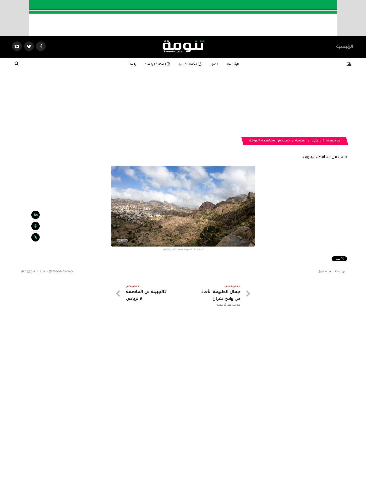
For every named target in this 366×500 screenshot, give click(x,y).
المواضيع (214, 457)
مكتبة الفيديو (190, 65)
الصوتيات (176, 457)
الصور (214, 65)
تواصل (159, 457)
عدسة (300, 141)
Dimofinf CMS (187, 480)
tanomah (327, 271)
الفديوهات (195, 457)
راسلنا (131, 65)
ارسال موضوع (138, 457)
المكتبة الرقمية (157, 65)
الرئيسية (344, 47)
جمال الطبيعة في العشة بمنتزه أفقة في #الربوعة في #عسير (320, 376)
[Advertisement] (219, 103)
